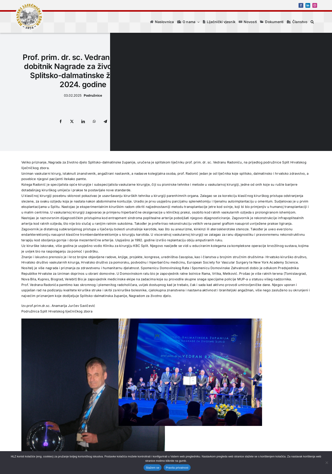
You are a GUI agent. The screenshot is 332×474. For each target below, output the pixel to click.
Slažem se (152, 467)
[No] (326, 462)
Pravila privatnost (177, 467)
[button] (312, 22)
